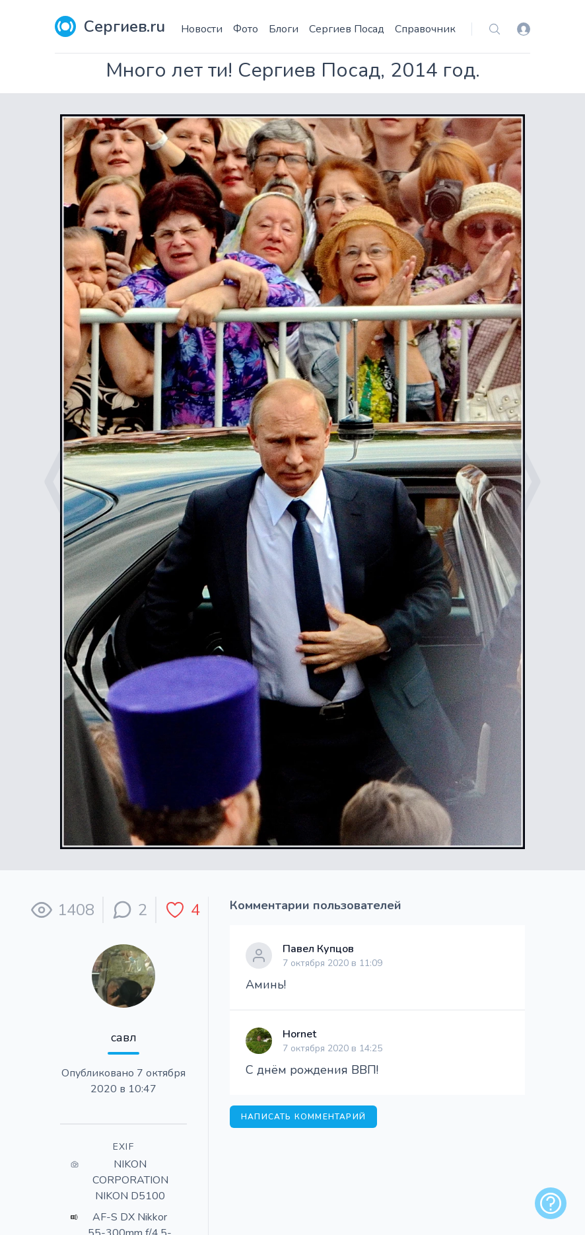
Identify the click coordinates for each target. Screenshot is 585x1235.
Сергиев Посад (346, 29)
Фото (245, 29)
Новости (202, 29)
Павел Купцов (318, 949)
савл (124, 1037)
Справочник (425, 29)
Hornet (299, 1034)
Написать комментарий (303, 1116)
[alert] (551, 1203)
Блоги (283, 29)
